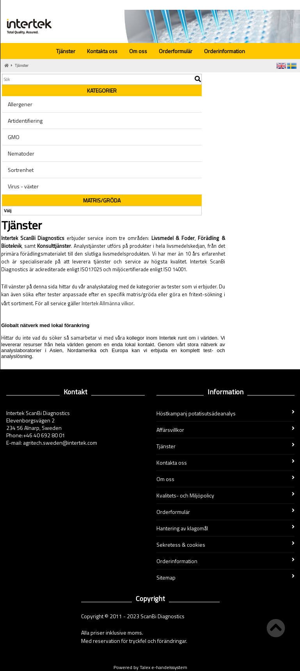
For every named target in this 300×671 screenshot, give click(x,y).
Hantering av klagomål (225, 528)
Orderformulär (175, 51)
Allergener (20, 104)
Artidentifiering (25, 120)
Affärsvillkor (225, 430)
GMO (14, 137)
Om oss (138, 51)
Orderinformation (224, 51)
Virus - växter (23, 186)
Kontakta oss (102, 51)
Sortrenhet (21, 170)
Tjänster (65, 51)
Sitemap (225, 577)
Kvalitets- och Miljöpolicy (225, 495)
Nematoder (21, 153)
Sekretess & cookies (225, 544)
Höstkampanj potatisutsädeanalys (225, 413)
